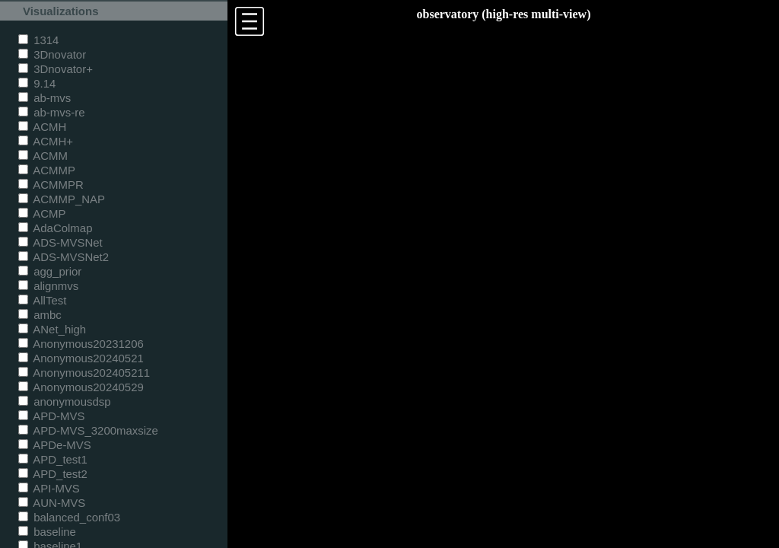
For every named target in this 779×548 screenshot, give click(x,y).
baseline (47, 531)
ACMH (42, 126)
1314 (38, 39)
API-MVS (49, 488)
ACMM (43, 155)
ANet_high (52, 329)
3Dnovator (52, 54)
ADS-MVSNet (60, 242)
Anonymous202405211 (84, 372)
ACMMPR (51, 184)
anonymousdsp (64, 401)
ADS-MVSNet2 (63, 256)
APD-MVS (51, 415)
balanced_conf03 (69, 517)
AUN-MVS (51, 502)
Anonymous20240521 (81, 358)
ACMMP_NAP (61, 199)
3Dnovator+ (55, 68)
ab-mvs (44, 97)
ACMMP (46, 170)
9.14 (37, 83)
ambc (40, 314)
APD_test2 (52, 473)
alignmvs (48, 285)
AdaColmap (55, 227)
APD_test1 (52, 459)
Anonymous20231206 (81, 343)
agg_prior (49, 271)
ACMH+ (45, 141)
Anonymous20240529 (81, 387)
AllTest (42, 300)
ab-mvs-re (51, 112)
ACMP (42, 213)
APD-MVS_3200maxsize (88, 430)
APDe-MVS (54, 444)
